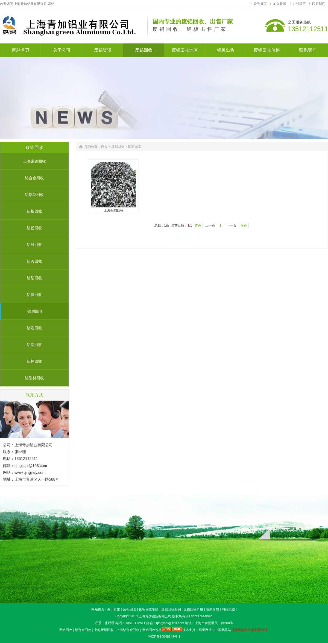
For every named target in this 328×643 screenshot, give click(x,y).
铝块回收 (34, 294)
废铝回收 (117, 146)
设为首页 (260, 4)
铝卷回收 (34, 328)
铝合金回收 (34, 178)
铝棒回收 (34, 361)
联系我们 (318, 4)
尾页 (244, 225)
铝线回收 (34, 244)
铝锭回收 (34, 344)
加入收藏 (279, 4)
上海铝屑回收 (114, 210)
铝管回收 (34, 261)
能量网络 (205, 630)
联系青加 (212, 609)
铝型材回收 (34, 378)
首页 (104, 146)
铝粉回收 (34, 228)
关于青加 (113, 609)
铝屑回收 (35, 311)
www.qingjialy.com (29, 472)
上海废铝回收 (34, 161)
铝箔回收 (34, 278)
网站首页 (97, 609)
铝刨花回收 (34, 194)
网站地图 (228, 609)
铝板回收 (34, 211)
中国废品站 (223, 630)
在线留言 (299, 4)
